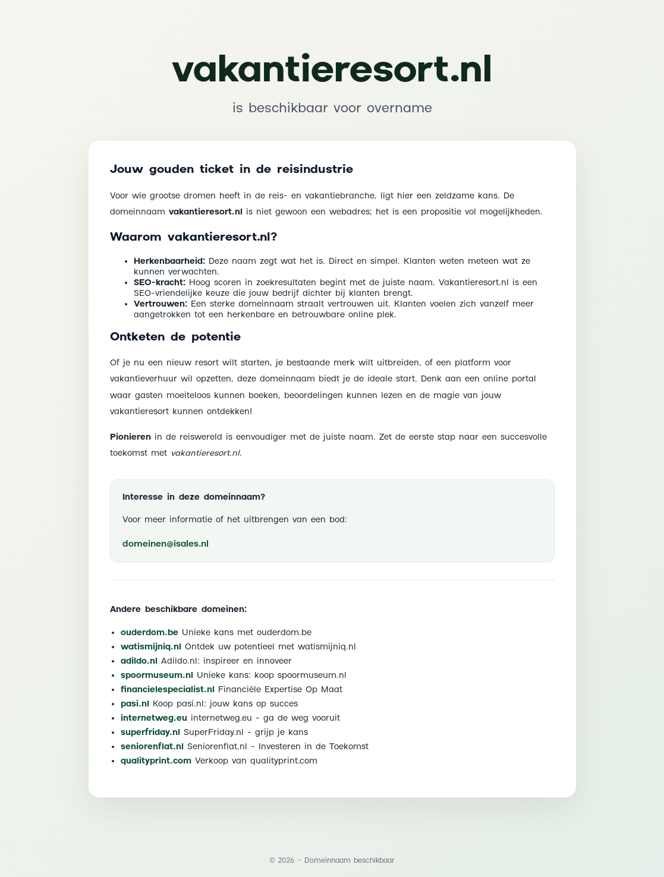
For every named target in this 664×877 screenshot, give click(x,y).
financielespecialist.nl (168, 690)
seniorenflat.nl (152, 747)
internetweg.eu (154, 718)
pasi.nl (135, 704)
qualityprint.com (156, 761)
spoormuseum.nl (157, 675)
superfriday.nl (150, 732)
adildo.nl (139, 661)
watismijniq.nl (151, 647)
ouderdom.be (149, 633)
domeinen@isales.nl (165, 544)
